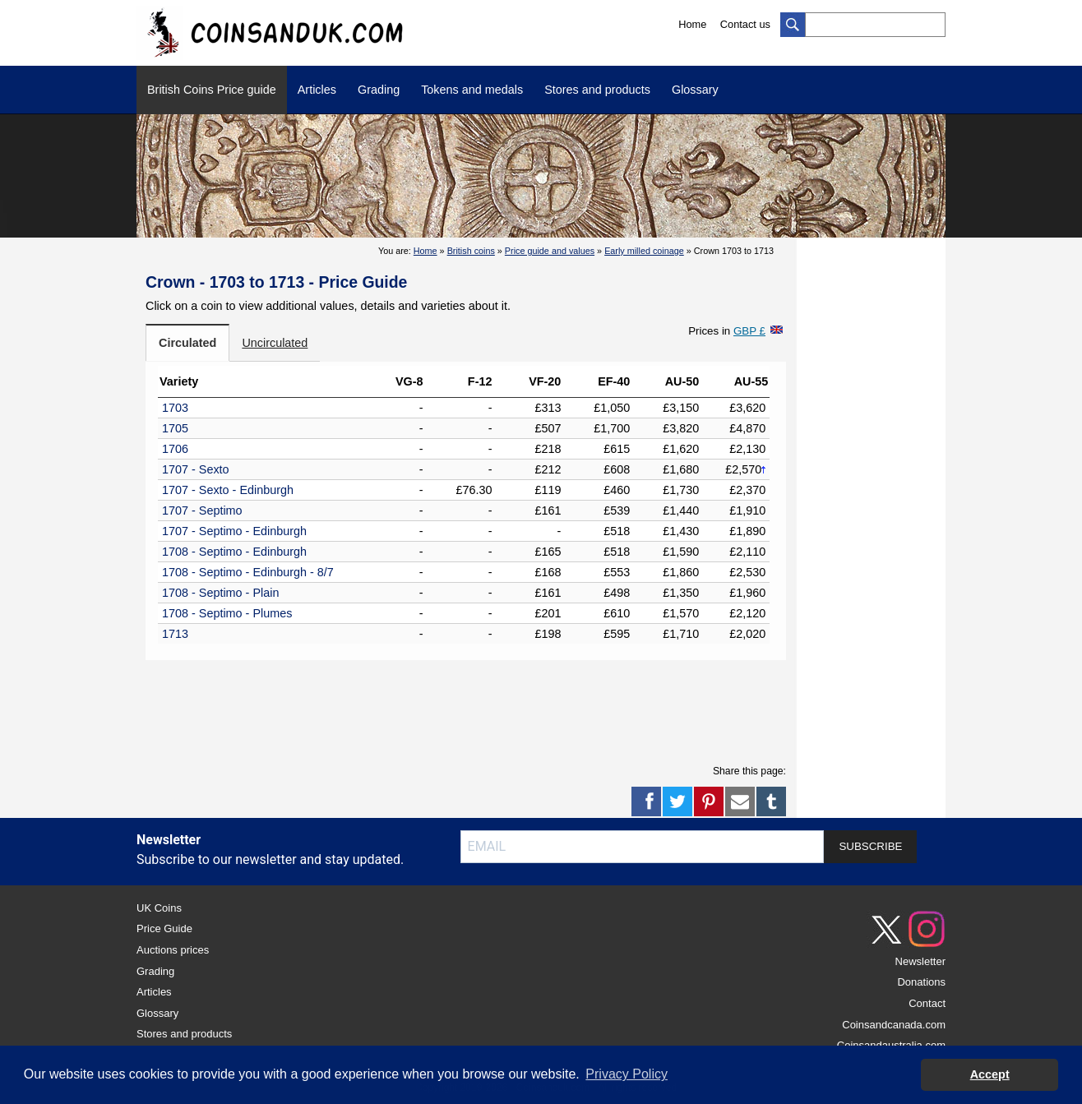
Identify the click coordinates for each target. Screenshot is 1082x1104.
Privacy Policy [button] (626, 1074)
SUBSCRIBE (870, 846)
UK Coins (159, 908)
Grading (379, 89)
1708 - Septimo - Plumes (227, 613)
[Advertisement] (466, 709)
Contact (927, 1003)
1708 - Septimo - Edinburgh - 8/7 (248, 572)
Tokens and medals (472, 89)
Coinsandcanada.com (894, 1025)
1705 (175, 428)
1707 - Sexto (195, 469)
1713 (175, 633)
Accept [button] (990, 1074)
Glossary (695, 89)
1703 (175, 407)
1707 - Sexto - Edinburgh (228, 490)
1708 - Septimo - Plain (220, 592)
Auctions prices (172, 950)
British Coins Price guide (211, 89)
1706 (175, 448)
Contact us (745, 24)
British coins (471, 251)
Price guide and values (549, 251)
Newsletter (920, 961)
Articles (317, 89)
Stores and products (597, 89)
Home (692, 24)
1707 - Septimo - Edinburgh (234, 531)
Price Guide (164, 928)
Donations (921, 982)
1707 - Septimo (202, 510)
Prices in (726, 331)
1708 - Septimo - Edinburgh (234, 551)
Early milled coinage (644, 251)
